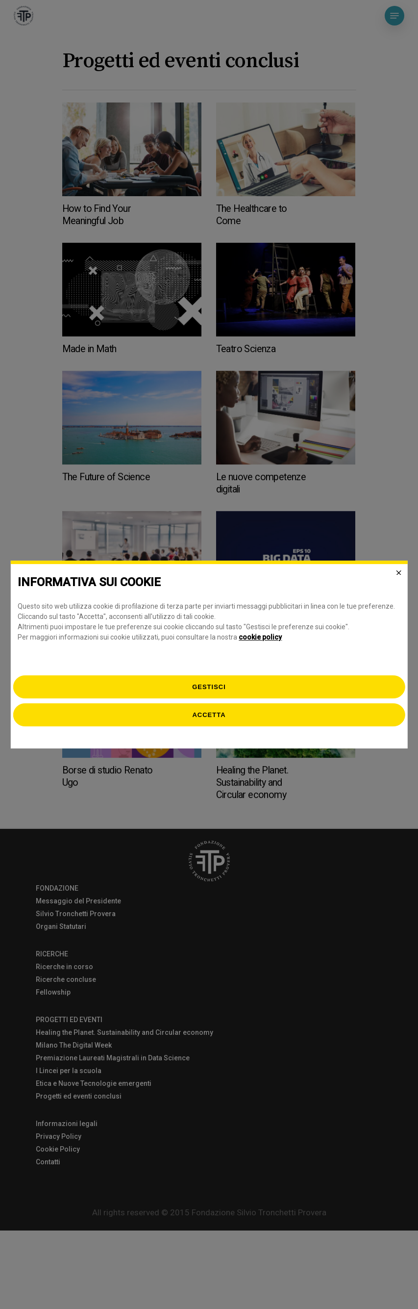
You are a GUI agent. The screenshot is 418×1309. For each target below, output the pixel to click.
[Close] (399, 572)
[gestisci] (209, 686)
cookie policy (260, 637)
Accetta (208, 715)
